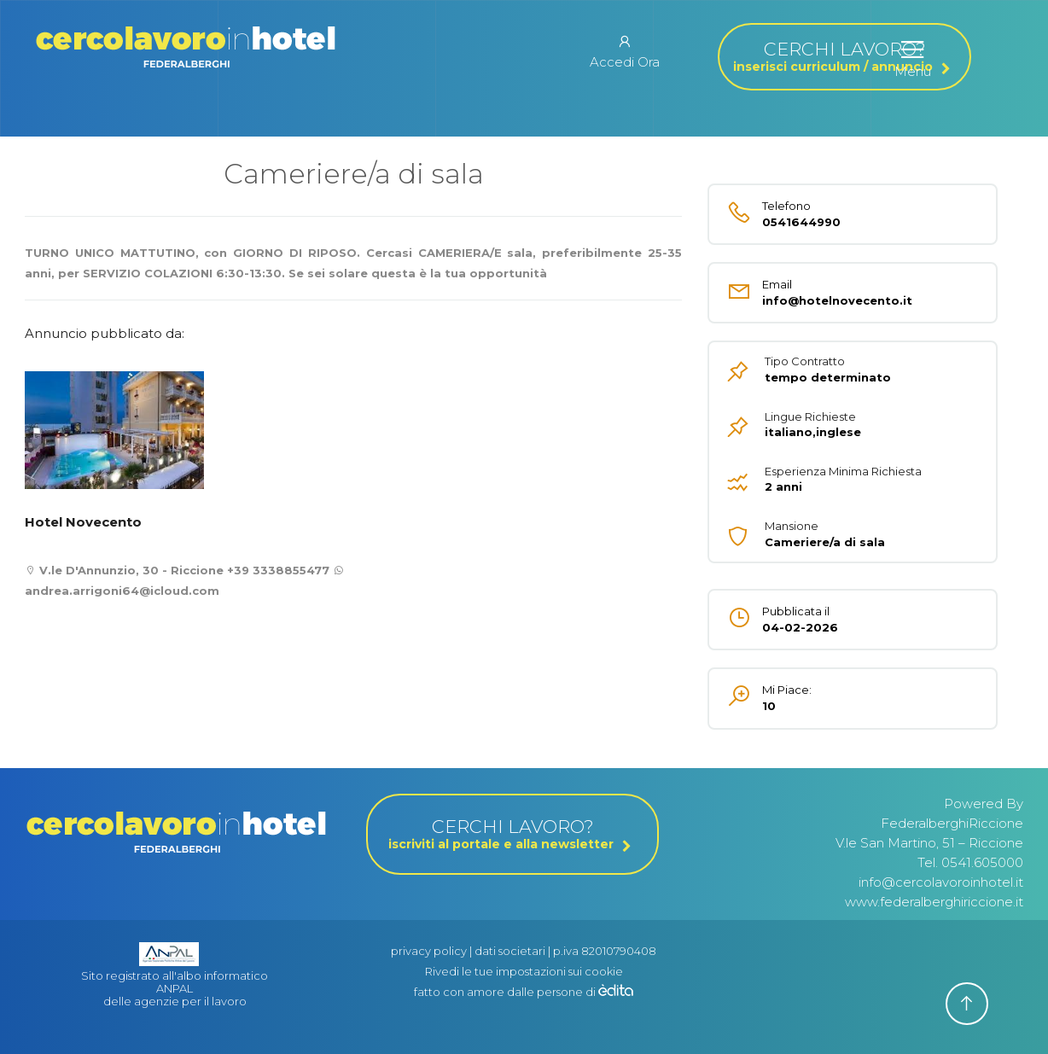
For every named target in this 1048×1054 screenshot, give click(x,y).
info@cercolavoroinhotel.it (941, 882)
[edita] (615, 992)
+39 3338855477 (278, 570)
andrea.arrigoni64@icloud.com (122, 590)
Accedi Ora (625, 51)
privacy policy (429, 951)
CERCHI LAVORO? (844, 56)
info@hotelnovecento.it (827, 292)
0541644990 (827, 214)
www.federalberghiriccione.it (934, 902)
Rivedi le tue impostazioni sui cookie (524, 971)
